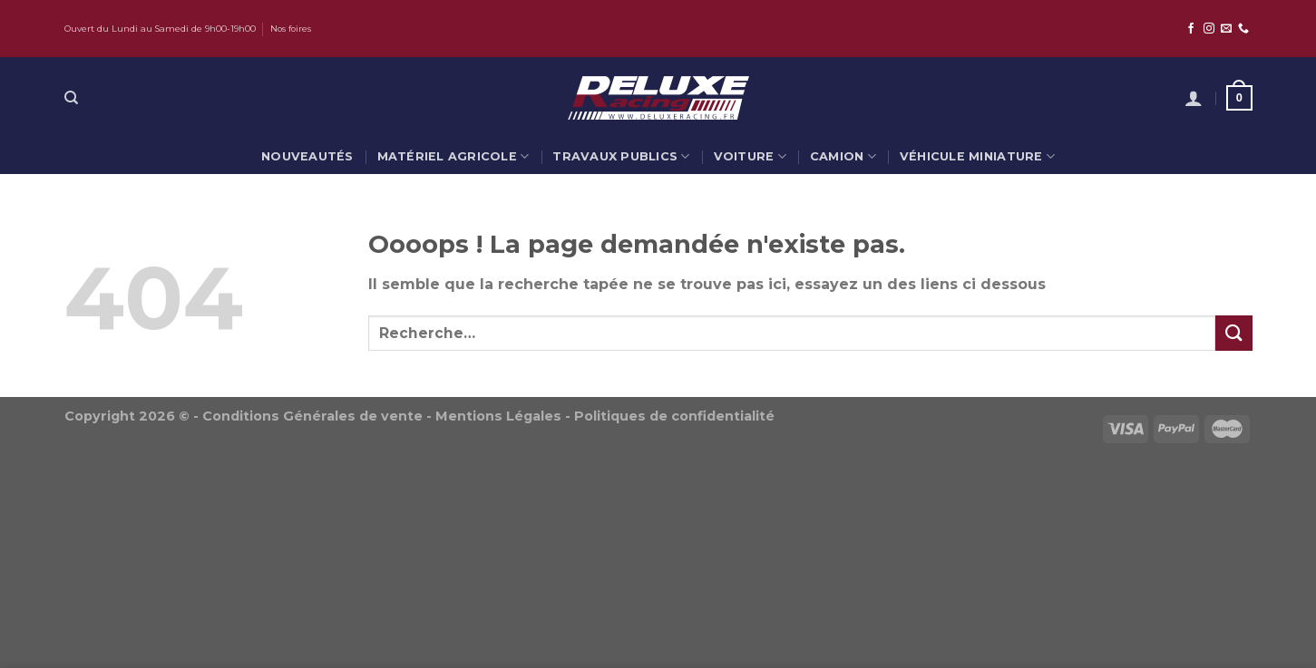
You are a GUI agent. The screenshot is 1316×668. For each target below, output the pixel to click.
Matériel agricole (453, 156)
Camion (843, 156)
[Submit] (1233, 333)
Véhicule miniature (977, 156)
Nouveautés (307, 156)
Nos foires (290, 29)
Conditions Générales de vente (312, 416)
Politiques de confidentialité (674, 416)
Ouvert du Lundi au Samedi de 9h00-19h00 (160, 29)
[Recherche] (71, 98)
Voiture (750, 156)
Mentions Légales (498, 416)
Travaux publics (620, 156)
